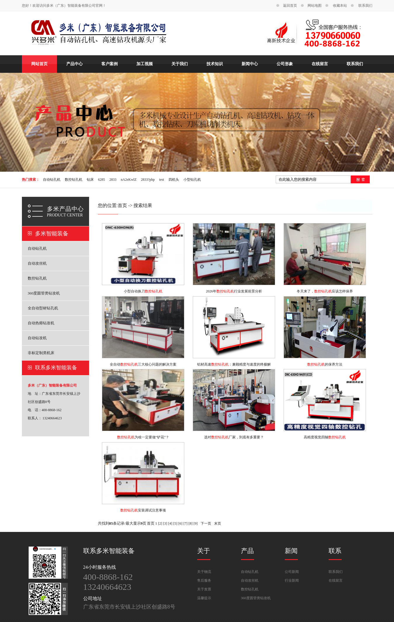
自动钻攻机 (37, 338)
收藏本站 (340, 6)
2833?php (148, 180)
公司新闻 (292, 572)
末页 (217, 523)
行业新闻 (292, 580)
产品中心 (74, 64)
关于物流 (204, 572)
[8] (190, 523)
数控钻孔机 (73, 180)
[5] (175, 523)
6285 (101, 180)
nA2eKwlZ (129, 180)
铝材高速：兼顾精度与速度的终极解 (234, 364)
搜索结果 (142, 205)
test (161, 180)
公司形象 (285, 64)
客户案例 (109, 64)
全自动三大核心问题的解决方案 (143, 364)
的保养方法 (324, 364)
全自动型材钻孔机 (43, 308)
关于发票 (204, 589)
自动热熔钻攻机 (41, 323)
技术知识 (214, 64)
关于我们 (179, 64)
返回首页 (290, 6)
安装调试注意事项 (143, 510)
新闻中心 (250, 64)
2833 (113, 180)
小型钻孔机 (192, 180)
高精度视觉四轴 (325, 437)
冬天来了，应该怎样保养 (325, 291)
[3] (165, 523)
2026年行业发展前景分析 (234, 291)
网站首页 (39, 64)
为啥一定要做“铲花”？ (143, 437)
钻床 (90, 180)
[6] (180, 523)
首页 (122, 205)
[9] (196, 523)
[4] (170, 523)
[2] (160, 523)
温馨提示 (204, 598)
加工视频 (144, 64)
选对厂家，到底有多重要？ (234, 437)
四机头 (174, 180)
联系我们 (365, 6)
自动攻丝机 (37, 263)
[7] (185, 523)
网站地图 (315, 6)
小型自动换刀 (143, 291)
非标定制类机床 (41, 353)
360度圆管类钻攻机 (44, 293)
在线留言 (320, 64)
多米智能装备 (51, 233)
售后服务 (204, 580)
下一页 (206, 523)
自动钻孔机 (51, 180)
